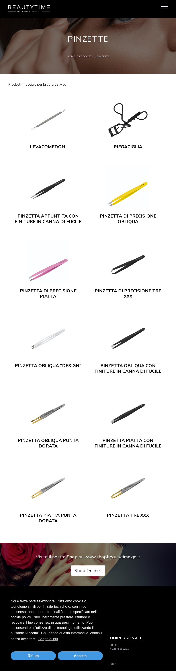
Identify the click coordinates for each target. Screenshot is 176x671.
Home (71, 56)
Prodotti (86, 56)
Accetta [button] (80, 656)
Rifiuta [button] (33, 656)
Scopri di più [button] (48, 639)
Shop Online (87, 570)
